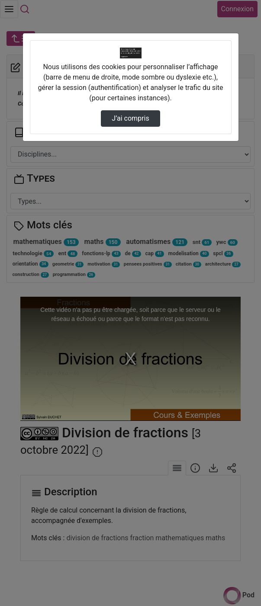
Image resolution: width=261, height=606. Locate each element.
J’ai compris (130, 118)
